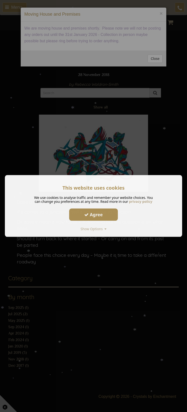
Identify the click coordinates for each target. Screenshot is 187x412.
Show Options (94, 229)
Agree (93, 214)
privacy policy (140, 201)
